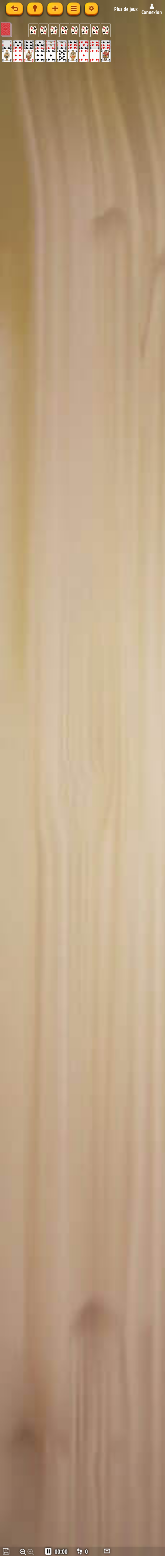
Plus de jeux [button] (126, 9)
